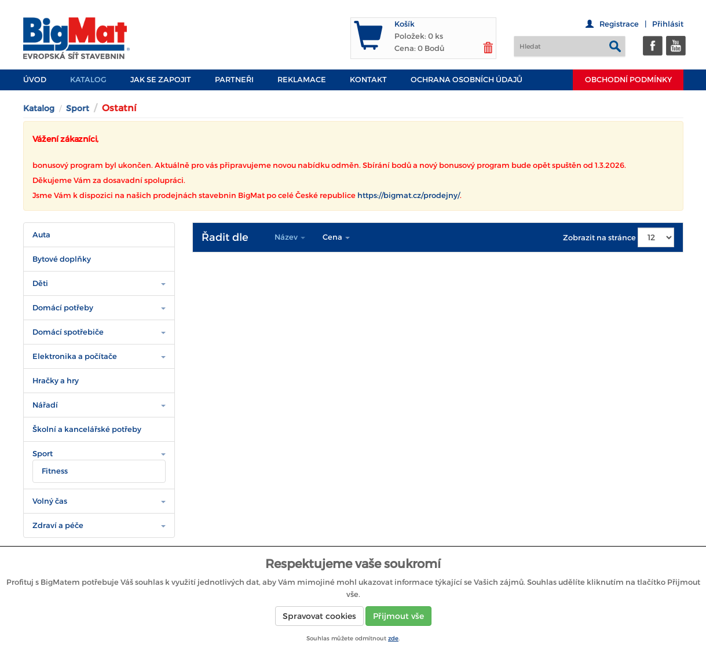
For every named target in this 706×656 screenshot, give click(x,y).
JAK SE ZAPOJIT (160, 80)
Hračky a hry (55, 381)
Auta (41, 235)
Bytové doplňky (61, 259)
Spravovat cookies (319, 616)
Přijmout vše (398, 616)
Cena (336, 237)
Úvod (34, 80)
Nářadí (45, 405)
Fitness (55, 471)
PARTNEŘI (234, 80)
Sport (77, 108)
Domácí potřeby (62, 308)
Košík (404, 24)
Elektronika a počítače (74, 356)
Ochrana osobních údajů (466, 80)
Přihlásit (667, 24)
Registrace (619, 24)
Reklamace (301, 80)
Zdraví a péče (57, 525)
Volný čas (49, 501)
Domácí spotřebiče (68, 332)
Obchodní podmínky (628, 80)
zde (393, 638)
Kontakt (368, 80)
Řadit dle (225, 237)
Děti (40, 283)
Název (290, 237)
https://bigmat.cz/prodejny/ (408, 195)
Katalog (88, 80)
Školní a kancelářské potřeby (86, 429)
